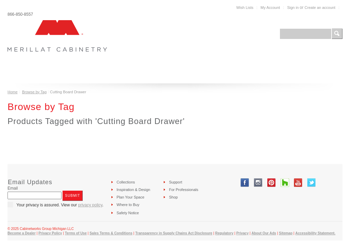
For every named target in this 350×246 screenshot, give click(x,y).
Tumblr (285, 182)
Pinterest (271, 182)
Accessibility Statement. (315, 233)
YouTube (298, 182)
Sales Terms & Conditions (111, 233)
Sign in (293, 7)
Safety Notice (128, 213)
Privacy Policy (50, 233)
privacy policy (90, 205)
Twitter (311, 182)
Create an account (320, 7)
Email (13, 188)
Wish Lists (244, 7)
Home (12, 92)
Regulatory (224, 233)
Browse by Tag (34, 92)
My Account (270, 7)
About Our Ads (264, 233)
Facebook (245, 182)
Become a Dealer (22, 233)
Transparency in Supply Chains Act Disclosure (174, 233)
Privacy (242, 233)
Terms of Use (76, 233)
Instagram (258, 182)
